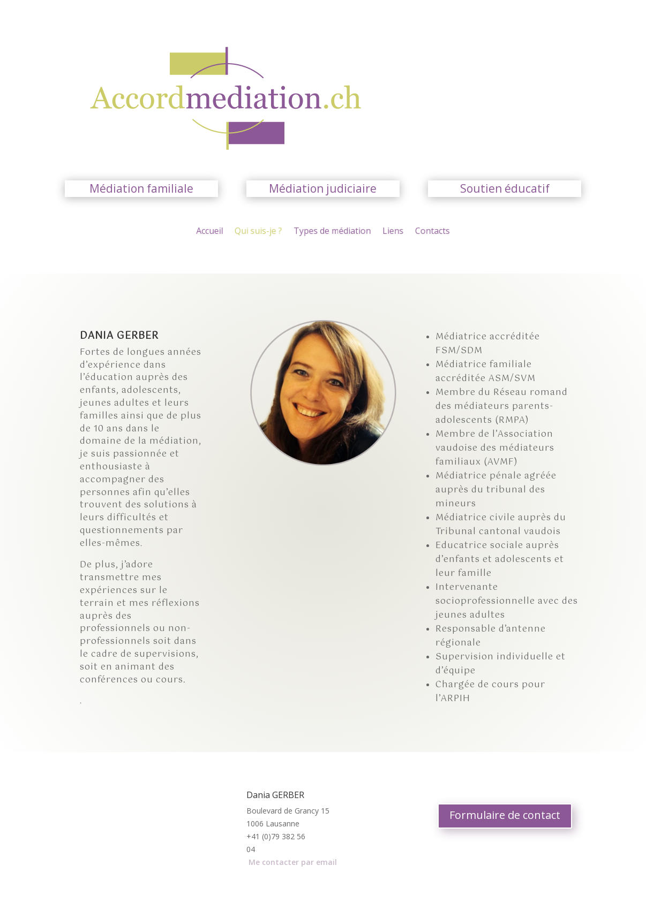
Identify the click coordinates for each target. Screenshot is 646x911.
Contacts (423, 231)
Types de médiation (331, 231)
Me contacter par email (293, 862)
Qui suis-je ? (264, 231)
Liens (386, 231)
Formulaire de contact (504, 815)
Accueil (219, 231)
